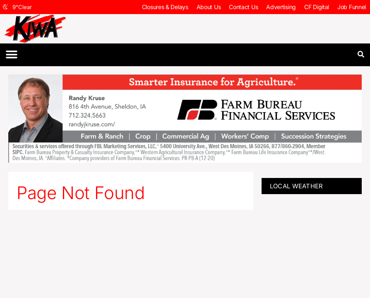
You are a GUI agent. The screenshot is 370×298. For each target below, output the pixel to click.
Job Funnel (351, 6)
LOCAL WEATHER (296, 186)
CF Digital (316, 6)
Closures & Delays (165, 6)
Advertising (281, 6)
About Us (209, 6)
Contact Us (243, 6)
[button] (11, 55)
